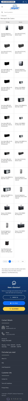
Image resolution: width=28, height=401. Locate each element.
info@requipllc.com (11, 328)
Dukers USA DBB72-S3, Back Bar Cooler (7, 195)
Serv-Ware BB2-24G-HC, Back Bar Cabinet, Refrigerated (6, 107)
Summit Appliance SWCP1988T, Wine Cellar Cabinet (6, 232)
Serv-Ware (13, 270)
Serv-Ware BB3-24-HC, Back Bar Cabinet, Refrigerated (6, 89)
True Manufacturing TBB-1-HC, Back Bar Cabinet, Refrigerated (6, 250)
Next (23, 261)
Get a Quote (14, 303)
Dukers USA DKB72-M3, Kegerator (20, 231)
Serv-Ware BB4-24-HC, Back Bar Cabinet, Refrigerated (6, 143)
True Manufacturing (12, 272)
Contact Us (14, 297)
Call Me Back (14, 309)
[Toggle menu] (2, 6)
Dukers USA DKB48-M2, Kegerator (6, 213)
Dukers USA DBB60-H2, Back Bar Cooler (20, 124)
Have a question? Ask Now (8, 1)
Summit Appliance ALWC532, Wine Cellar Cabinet (20, 71)
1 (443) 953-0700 (10, 334)
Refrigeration (4, 15)
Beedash (4, 395)
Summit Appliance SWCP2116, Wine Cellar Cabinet (21, 179)
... (15, 261)
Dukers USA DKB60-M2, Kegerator (20, 213)
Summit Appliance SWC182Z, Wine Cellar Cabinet (6, 35)
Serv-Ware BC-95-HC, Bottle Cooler (20, 160)
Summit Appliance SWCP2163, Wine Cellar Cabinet (21, 196)
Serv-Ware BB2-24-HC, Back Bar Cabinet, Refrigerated (6, 71)
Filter (8, 22)
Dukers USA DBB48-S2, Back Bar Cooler (21, 106)
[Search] (14, 12)
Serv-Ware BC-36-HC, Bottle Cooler (20, 34)
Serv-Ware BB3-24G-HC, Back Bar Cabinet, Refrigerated (6, 125)
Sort (20, 22)
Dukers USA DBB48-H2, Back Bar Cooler (20, 88)
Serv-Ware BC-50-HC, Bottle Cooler (6, 52)
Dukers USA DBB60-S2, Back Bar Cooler (7, 178)
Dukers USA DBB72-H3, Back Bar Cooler (21, 142)
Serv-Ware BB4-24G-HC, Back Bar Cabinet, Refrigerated (6, 161)
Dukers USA (8, 270)
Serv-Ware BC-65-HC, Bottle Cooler (20, 52)
